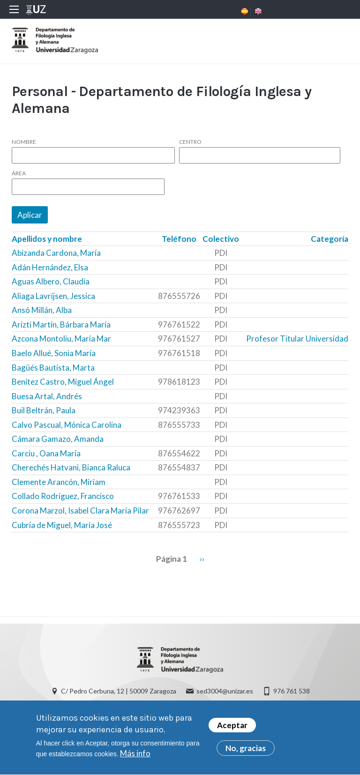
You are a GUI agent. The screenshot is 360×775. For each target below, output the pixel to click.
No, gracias (245, 752)
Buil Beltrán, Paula (43, 410)
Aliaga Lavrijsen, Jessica (53, 296)
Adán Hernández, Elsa (50, 267)
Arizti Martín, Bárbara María (61, 324)
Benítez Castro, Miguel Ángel (63, 382)
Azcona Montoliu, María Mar (61, 338)
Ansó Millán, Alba (42, 310)
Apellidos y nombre (47, 239)
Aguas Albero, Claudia (51, 281)
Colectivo (220, 239)
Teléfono (179, 239)
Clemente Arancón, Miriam (58, 482)
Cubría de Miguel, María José (62, 525)
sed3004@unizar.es (224, 691)
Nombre (24, 142)
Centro (190, 142)
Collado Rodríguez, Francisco (63, 496)
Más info (135, 757)
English (257, 11)
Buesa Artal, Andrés (47, 396)
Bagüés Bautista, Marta (53, 368)
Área (19, 173)
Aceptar (232, 729)
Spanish (243, 11)
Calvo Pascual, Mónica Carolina (66, 425)
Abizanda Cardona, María (56, 253)
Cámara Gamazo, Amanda (58, 439)
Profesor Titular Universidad (297, 338)
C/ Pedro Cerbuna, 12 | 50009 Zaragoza (118, 691)
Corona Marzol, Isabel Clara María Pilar (80, 510)
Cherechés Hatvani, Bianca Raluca (71, 467)
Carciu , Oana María (46, 453)
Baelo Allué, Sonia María (54, 353)
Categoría (329, 239)
